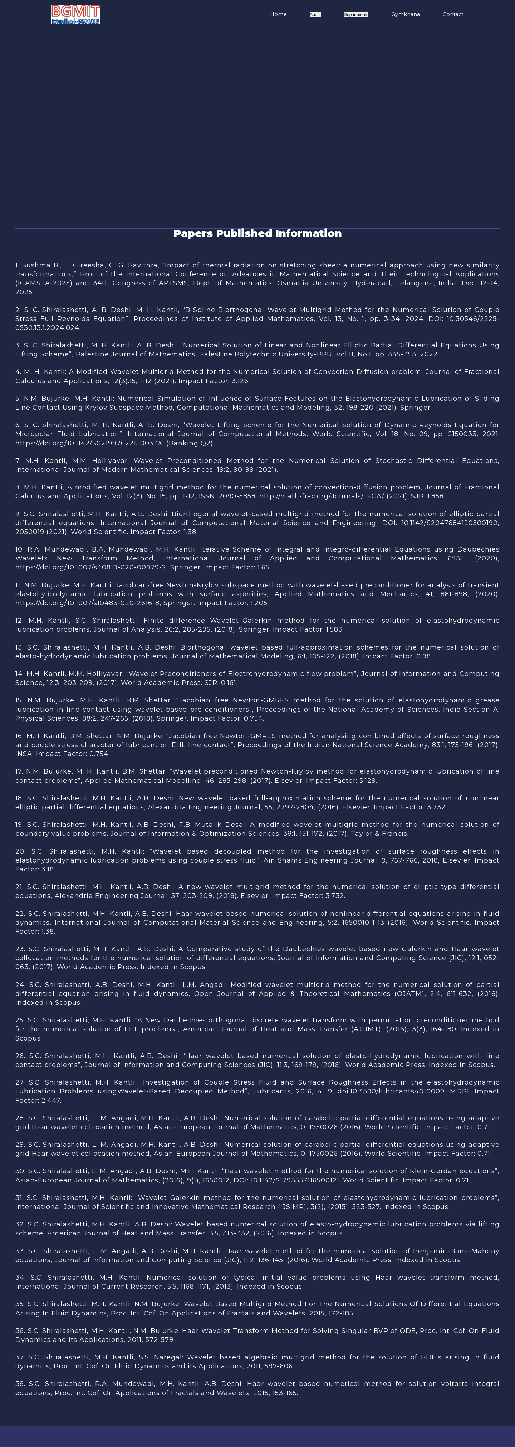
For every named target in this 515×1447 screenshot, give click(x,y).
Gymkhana (405, 14)
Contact (453, 14)
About (315, 14)
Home (278, 14)
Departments (356, 14)
